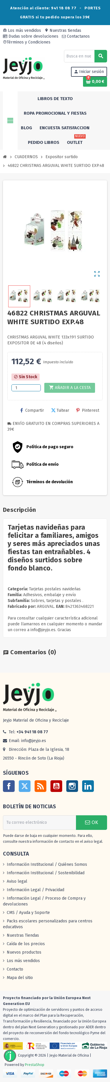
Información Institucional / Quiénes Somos (47, 864)
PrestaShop (34, 1064)
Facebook (9, 786)
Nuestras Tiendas (23, 935)
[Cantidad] (26, 387)
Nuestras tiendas (63, 30)
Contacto (15, 969)
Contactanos (76, 36)
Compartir (32, 410)
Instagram (72, 786)
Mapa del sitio (20, 977)
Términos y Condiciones (26, 42)
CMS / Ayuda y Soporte (28, 912)
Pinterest (87, 410)
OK (91, 822)
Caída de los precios (26, 943)
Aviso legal (17, 881)
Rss (40, 786)
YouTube (56, 786)
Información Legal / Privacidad (35, 889)
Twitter (25, 786)
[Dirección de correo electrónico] (39, 822)
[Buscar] (85, 56)
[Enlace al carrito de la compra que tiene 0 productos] (95, 82)
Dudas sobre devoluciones (30, 36)
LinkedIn (88, 786)
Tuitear (60, 410)
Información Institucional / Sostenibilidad (45, 872)
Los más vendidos (22, 30)
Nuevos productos (24, 952)
